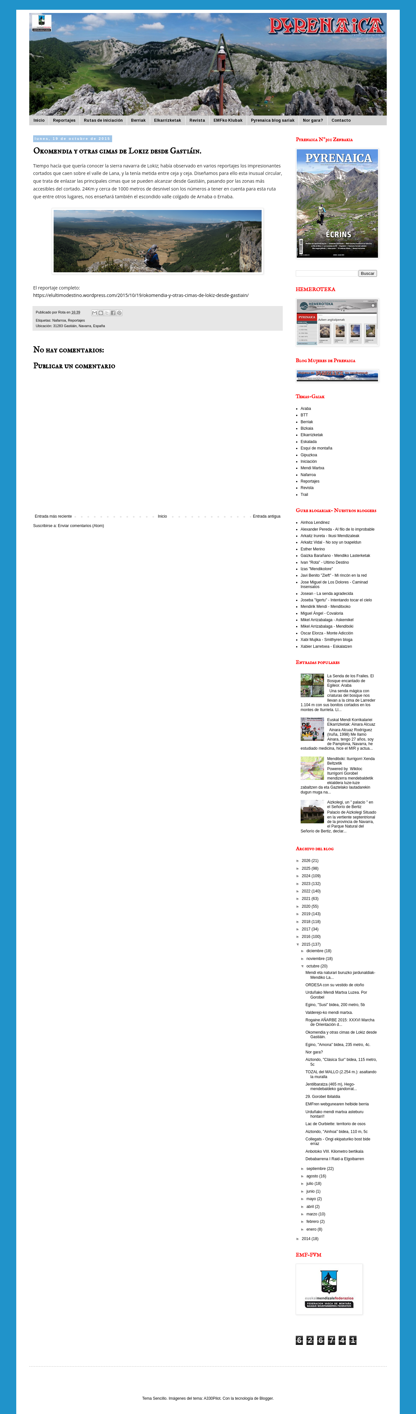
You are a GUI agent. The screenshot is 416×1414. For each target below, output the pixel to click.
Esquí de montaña (316, 448)
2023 (307, 883)
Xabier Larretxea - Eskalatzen (326, 646)
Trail (304, 494)
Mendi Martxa (312, 468)
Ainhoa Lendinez (315, 522)
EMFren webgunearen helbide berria (337, 1104)
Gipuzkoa (309, 455)
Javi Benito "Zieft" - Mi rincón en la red (334, 575)
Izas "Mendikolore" (317, 569)
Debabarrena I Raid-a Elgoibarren (335, 1159)
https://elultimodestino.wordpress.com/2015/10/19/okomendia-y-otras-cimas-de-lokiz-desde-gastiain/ (141, 295)
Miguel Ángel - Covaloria (322, 613)
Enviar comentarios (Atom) (81, 525)
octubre (313, 966)
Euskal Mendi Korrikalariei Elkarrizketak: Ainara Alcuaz (351, 722)
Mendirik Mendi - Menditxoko (325, 606)
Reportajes (64, 120)
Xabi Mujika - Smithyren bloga (326, 639)
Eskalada (309, 441)
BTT (304, 415)
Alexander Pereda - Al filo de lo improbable (337, 529)
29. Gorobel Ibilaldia (323, 1096)
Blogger (266, 1398)
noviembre (316, 958)
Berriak (138, 120)
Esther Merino (313, 549)
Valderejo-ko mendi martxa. (329, 1012)
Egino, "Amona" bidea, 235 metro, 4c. (338, 1044)
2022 (307, 891)
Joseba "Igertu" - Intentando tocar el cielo (336, 600)
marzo (312, 1214)
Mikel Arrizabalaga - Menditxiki (327, 626)
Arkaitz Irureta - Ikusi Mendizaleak (330, 536)
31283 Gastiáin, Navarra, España (79, 326)
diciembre (315, 951)
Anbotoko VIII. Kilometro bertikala (334, 1151)
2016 (307, 936)
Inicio (39, 120)
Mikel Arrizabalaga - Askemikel (327, 620)
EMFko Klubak (228, 120)
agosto (312, 1176)
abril (310, 1206)
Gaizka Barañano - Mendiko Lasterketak (335, 555)
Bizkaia (307, 428)
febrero (313, 1221)
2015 (307, 944)
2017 (307, 929)
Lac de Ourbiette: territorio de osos (336, 1124)
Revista (197, 120)
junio (311, 1191)
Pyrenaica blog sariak (272, 120)
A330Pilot (212, 1398)
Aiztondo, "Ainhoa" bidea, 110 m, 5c (337, 1131)
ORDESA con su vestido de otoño (335, 985)
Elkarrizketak (167, 120)
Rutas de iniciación (103, 120)
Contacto (341, 120)
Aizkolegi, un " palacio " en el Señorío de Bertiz (350, 804)
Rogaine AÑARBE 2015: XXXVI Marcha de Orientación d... (340, 1022)
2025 (307, 868)
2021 (307, 898)
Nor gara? (313, 120)
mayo (311, 1199)
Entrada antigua (266, 516)
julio (310, 1183)
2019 (307, 914)
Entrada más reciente (53, 516)
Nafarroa (59, 320)
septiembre (316, 1168)
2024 (307, 876)
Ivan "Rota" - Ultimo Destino (325, 562)
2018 (307, 921)
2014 (307, 1238)
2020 (307, 906)
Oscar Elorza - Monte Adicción (327, 633)
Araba (306, 408)
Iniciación (309, 461)
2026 (307, 860)
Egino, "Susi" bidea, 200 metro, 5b (335, 1004)
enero (312, 1229)
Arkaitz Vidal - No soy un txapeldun (331, 542)
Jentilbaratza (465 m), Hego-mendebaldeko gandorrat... (331, 1086)
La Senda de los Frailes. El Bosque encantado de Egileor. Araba (350, 681)
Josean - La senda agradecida (327, 593)
